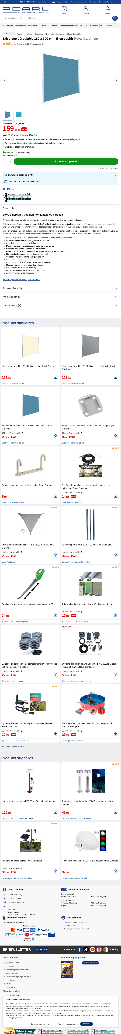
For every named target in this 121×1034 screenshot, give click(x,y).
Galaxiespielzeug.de (13, 995)
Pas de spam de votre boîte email (76, 929)
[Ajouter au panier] (66, 161)
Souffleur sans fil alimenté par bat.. (16, 621)
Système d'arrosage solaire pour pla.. (77, 681)
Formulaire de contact (16, 902)
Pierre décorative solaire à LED (74, 878)
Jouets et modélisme (68, 25)
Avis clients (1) (12, 297)
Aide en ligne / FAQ (15, 895)
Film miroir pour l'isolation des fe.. (75, 621)
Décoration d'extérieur (55, 34)
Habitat (54, 25)
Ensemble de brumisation (72, 502)
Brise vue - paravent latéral (13, 383)
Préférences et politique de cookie (18, 977)
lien (40, 1008)
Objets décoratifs (73, 34)
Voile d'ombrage (8, 562)
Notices (8, 984)
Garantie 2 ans (69, 926)
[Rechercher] (115, 18)
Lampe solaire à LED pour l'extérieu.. (77, 818)
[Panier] (107, 10)
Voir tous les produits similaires (12, 746)
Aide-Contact (95, 2)
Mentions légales (12, 973)
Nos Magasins (109, 2)
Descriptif (9, 208)
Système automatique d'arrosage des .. (17, 741)
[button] (60, 175)
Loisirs (43, 25)
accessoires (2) (12, 288)
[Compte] (86, 10)
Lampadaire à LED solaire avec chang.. (18, 818)
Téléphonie (83, 25)
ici (22, 1018)
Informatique (8, 25)
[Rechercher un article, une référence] (60, 18)
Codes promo (11, 980)
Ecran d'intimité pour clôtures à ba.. (76, 562)
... (115, 25)
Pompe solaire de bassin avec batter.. (17, 878)
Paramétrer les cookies (66, 1024)
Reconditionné (106, 25)
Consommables (20, 25)
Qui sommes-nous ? (13, 963)
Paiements (13, 922)
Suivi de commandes (78, 2)
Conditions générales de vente (17, 970)
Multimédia (32, 25)
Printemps (94, 25)
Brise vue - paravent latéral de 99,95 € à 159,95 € (21, 280)
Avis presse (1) (12, 305)
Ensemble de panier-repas (12, 681)
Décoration (39, 34)
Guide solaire (11, 987)
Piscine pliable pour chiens (73, 741)
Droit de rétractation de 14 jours (75, 922)
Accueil (20, 34)
